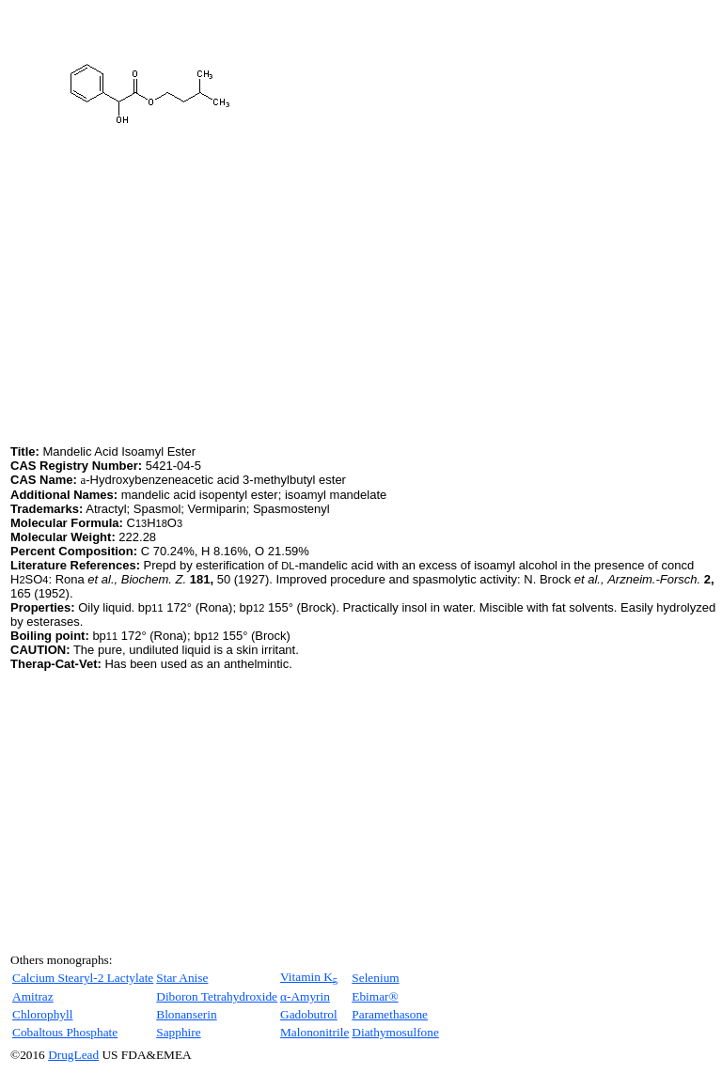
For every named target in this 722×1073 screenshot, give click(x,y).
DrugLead (73, 1055)
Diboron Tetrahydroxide (216, 996)
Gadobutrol (308, 1014)
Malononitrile (314, 1032)
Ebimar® (375, 996)
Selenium (375, 978)
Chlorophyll (42, 1014)
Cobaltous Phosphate (65, 1032)
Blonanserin (186, 1014)
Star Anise (182, 978)
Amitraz (33, 996)
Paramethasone (390, 1014)
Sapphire (178, 1032)
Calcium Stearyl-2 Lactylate (82, 978)
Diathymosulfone (395, 1032)
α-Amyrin (305, 996)
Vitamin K (308, 977)
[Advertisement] (168, 309)
